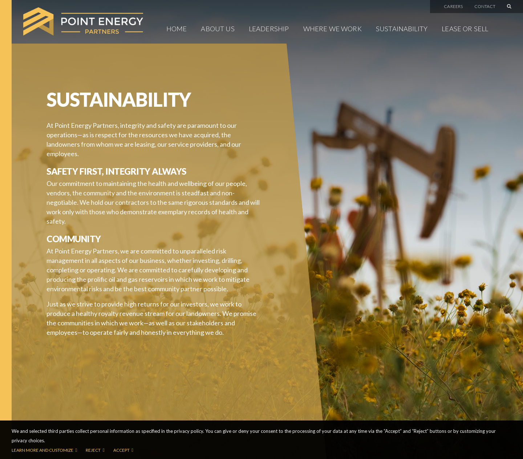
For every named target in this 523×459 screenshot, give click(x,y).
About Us (217, 29)
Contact (485, 6)
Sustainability (401, 29)
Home (176, 29)
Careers (453, 6)
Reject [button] (93, 450)
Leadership (269, 29)
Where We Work (332, 29)
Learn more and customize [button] (42, 450)
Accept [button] (121, 450)
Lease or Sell (465, 29)
